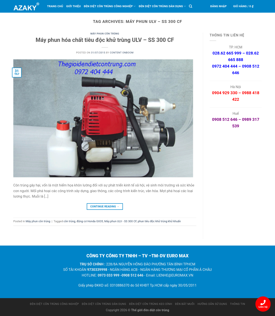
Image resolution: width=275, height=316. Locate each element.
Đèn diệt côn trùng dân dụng (162, 6)
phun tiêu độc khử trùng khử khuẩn (159, 221)
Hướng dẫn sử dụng (212, 304)
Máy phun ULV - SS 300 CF (120, 221)
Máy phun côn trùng (104, 33)
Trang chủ (55, 6)
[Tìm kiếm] (190, 6)
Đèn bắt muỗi (185, 304)
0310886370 (119, 285)
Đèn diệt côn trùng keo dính (150, 304)
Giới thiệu (73, 6)
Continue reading (104, 207)
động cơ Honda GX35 (89, 221)
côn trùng (69, 221)
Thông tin (237, 304)
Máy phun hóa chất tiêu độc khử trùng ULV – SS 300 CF (105, 40)
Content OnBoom (122, 52)
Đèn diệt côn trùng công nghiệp (110, 6)
